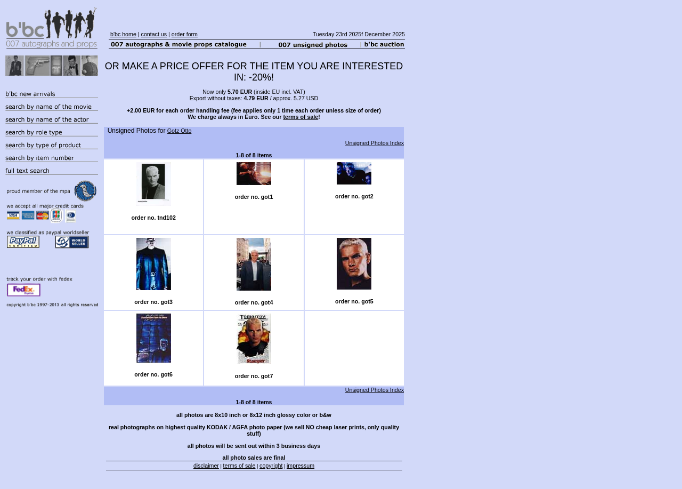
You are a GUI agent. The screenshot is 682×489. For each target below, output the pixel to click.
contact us (154, 34)
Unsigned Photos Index (374, 143)
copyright (270, 465)
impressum (300, 465)
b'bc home (123, 34)
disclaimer (206, 465)
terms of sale (300, 117)
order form (185, 34)
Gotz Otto (179, 130)
